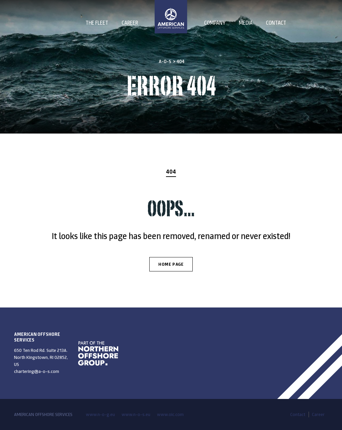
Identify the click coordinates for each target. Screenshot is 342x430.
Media (245, 22)
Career (130, 22)
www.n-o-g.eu (100, 414)
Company (214, 22)
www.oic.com (170, 414)
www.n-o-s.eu (136, 414)
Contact (276, 22)
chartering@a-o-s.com (36, 371)
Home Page (171, 264)
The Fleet (97, 22)
